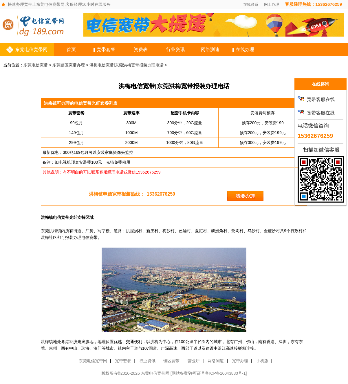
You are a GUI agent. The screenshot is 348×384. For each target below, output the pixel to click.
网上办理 (271, 4)
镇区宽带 (171, 360)
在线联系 (250, 4)
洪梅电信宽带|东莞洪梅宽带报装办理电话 (126, 65)
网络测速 (210, 49)
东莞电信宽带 (35, 65)
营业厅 (194, 360)
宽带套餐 (106, 49)
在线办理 (245, 49)
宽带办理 (240, 360)
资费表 (141, 49)
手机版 (262, 360)
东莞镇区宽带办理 (68, 65)
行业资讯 (175, 49)
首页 (71, 49)
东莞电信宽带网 (31, 49)
